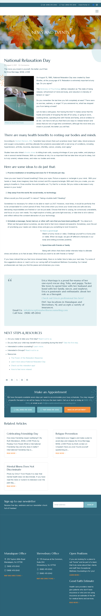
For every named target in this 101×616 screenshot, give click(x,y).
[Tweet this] (16, 380)
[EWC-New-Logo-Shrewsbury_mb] (7, 11)
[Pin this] (22, 380)
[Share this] (11, 380)
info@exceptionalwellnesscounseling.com (58, 403)
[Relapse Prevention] (75, 443)
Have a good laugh (50, 231)
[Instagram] (96, 5)
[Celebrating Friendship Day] (26, 443)
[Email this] (6, 380)
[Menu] (97, 11)
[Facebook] (93, 5)
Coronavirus (25, 65)
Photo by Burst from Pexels (14, 123)
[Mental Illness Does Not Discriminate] (26, 476)
